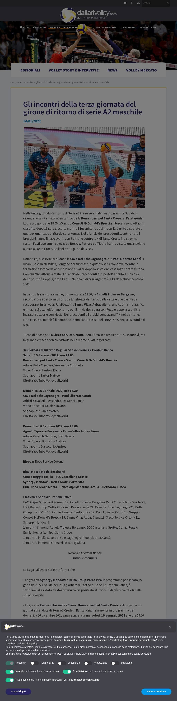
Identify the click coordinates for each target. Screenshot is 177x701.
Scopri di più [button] (18, 691)
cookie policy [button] (30, 643)
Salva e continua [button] (156, 691)
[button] (170, 627)
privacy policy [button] (106, 636)
